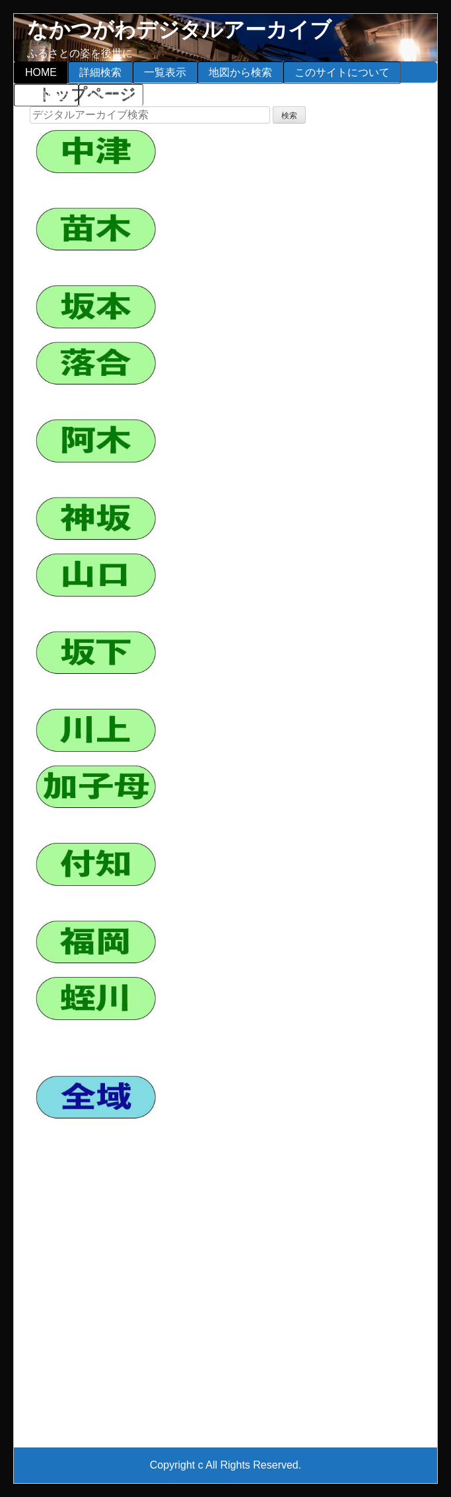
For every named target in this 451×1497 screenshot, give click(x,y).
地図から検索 (240, 72)
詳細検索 (100, 72)
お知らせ (46, 94)
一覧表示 (165, 72)
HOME (41, 72)
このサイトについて (342, 72)
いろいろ (111, 94)
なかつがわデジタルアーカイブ (179, 30)
